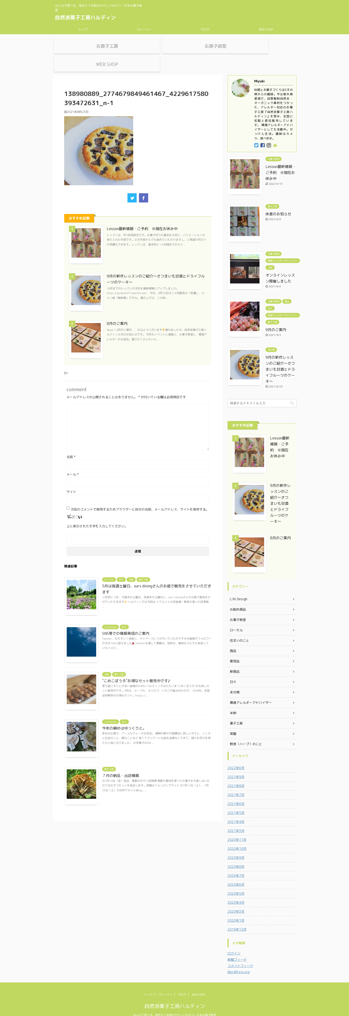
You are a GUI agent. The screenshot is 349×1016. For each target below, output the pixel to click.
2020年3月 (236, 900)
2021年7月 (236, 784)
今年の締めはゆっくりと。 (124, 717)
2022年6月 (236, 757)
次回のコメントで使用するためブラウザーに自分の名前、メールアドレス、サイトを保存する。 (140, 498)
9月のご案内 (275, 318)
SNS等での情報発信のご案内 (125, 622)
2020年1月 (236, 909)
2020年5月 (236, 882)
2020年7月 (236, 864)
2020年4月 (236, 891)
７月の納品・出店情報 (120, 764)
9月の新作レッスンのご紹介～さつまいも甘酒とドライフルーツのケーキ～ (280, 358)
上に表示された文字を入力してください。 (97, 515)
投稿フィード (237, 948)
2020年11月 (237, 828)
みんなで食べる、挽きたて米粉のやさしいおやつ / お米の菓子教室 (174, 1004)
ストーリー (143, 29)
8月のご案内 (117, 312)
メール (72, 463)
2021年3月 (236, 819)
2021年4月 (236, 810)
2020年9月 (236, 846)
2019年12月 (237, 918)
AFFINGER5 (224, 1010)
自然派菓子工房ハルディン (85, 17)
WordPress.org (239, 961)
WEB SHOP (266, 29)
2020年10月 (237, 837)
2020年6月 (236, 873)
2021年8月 (236, 775)
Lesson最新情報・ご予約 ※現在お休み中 (142, 217)
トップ (82, 29)
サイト (71, 481)
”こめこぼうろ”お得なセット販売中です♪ (136, 669)
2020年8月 (236, 855)
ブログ (204, 29)
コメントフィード (240, 954)
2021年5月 (236, 802)
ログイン (234, 942)
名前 (70, 446)
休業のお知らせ (278, 202)
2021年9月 (236, 766)
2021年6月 (236, 793)
